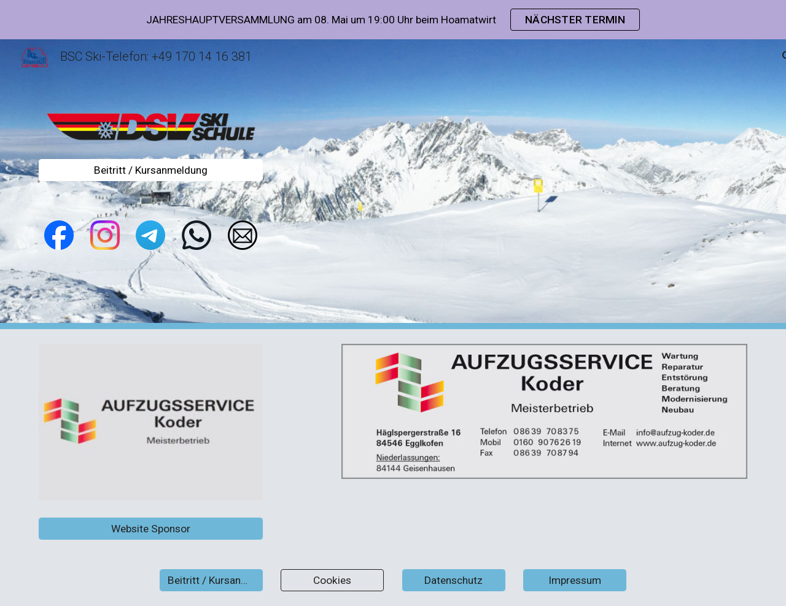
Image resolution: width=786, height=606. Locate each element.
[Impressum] (575, 580)
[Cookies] (332, 580)
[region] (393, 19)
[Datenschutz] (454, 580)
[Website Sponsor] (150, 528)
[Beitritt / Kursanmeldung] (150, 170)
